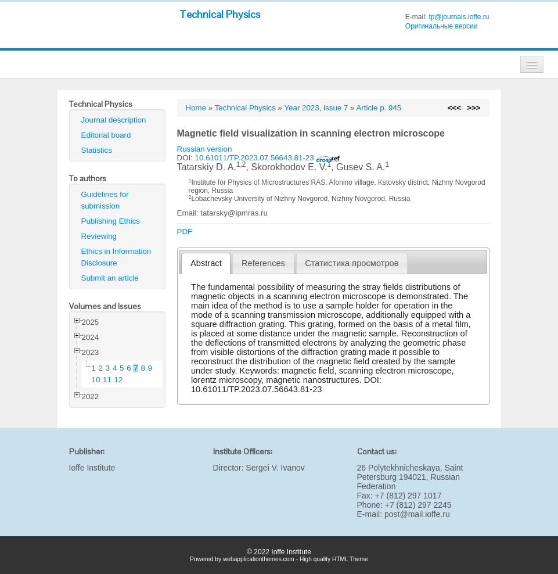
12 (118, 379)
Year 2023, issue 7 (316, 107)
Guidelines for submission (105, 200)
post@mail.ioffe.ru (417, 514)
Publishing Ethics (111, 221)
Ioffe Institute (92, 467)
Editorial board (106, 135)
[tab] (206, 263)
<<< (454, 107)
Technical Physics (219, 14)
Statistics (96, 150)
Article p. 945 (378, 107)
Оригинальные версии (441, 26)
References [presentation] (263, 263)
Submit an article (110, 278)
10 (96, 379)
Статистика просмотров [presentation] (351, 263)
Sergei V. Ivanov (275, 467)
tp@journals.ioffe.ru (459, 17)
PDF (185, 231)
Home (196, 107)
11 (107, 379)
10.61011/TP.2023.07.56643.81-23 (268, 157)
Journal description (113, 120)
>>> (473, 107)
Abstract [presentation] (206, 263)
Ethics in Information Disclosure (116, 257)
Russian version (204, 149)
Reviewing (99, 236)
